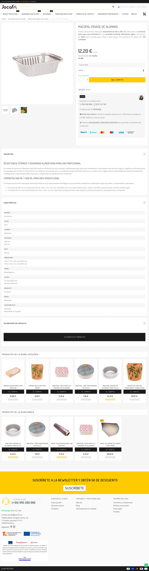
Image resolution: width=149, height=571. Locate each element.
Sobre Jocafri (56, 502)
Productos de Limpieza (85, 14)
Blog (78, 505)
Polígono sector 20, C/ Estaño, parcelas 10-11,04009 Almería (15, 520)
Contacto (54, 508)
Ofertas (125, 14)
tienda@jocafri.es (15, 515)
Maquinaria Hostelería (31, 13)
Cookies (116, 511)
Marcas (134, 14)
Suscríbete (74, 488)
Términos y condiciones (123, 502)
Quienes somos (57, 505)
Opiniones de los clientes (86, 508)
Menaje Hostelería (11, 13)
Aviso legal (117, 508)
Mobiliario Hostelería (63, 14)
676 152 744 (16, 510)
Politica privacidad (121, 505)
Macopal (82, 90)
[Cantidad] (83, 79)
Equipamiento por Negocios (108, 14)
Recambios (48, 13)
